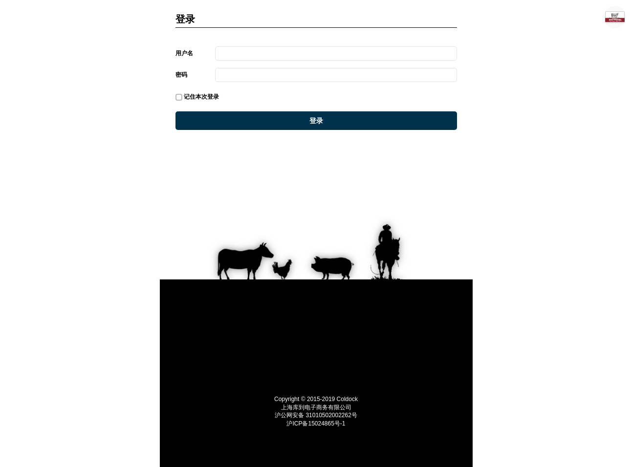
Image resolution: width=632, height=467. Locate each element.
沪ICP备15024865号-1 (315, 423)
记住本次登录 (197, 97)
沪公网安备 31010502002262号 (316, 415)
